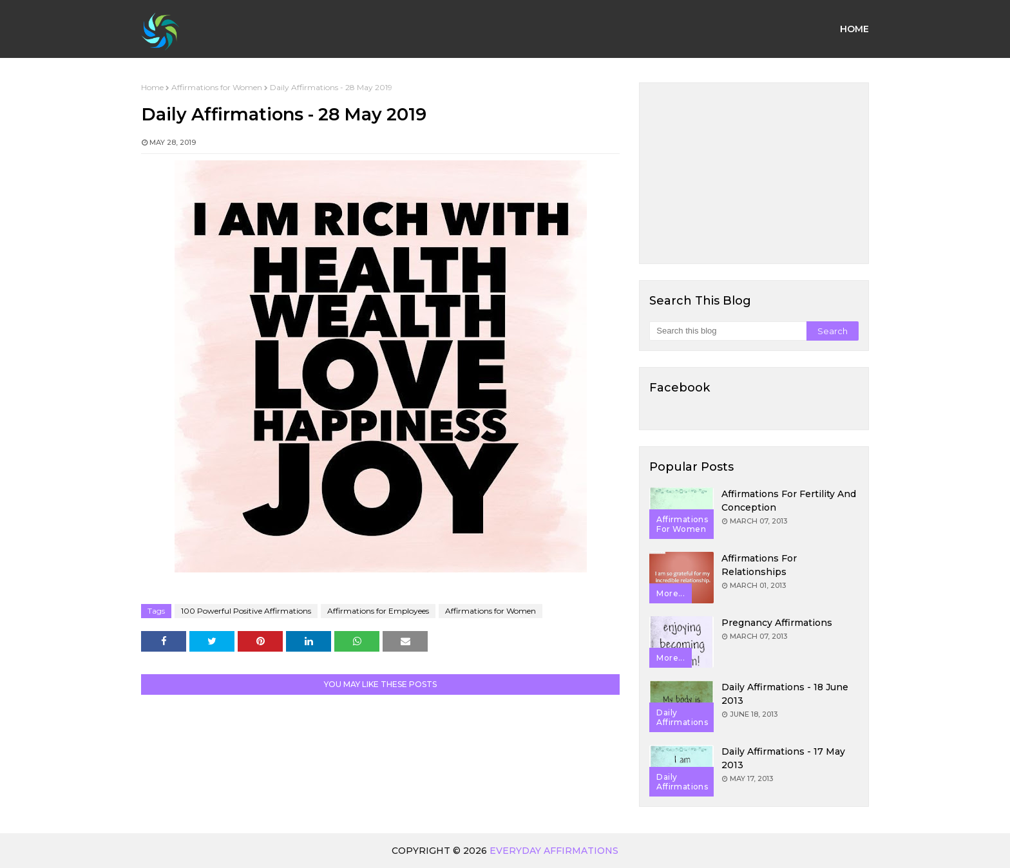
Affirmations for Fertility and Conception (788, 500)
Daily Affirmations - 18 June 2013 (784, 693)
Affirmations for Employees (378, 611)
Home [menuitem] (854, 29)
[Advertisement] (754, 173)
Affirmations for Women (216, 87)
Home (152, 87)
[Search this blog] (727, 331)
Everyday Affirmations (554, 850)
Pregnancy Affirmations (776, 622)
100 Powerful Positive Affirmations (246, 611)
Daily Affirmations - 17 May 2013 (783, 758)
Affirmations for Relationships (759, 565)
